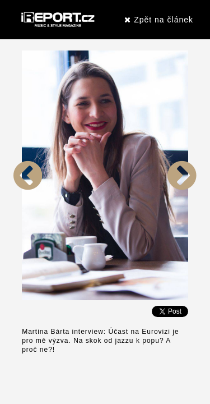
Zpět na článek (158, 19)
